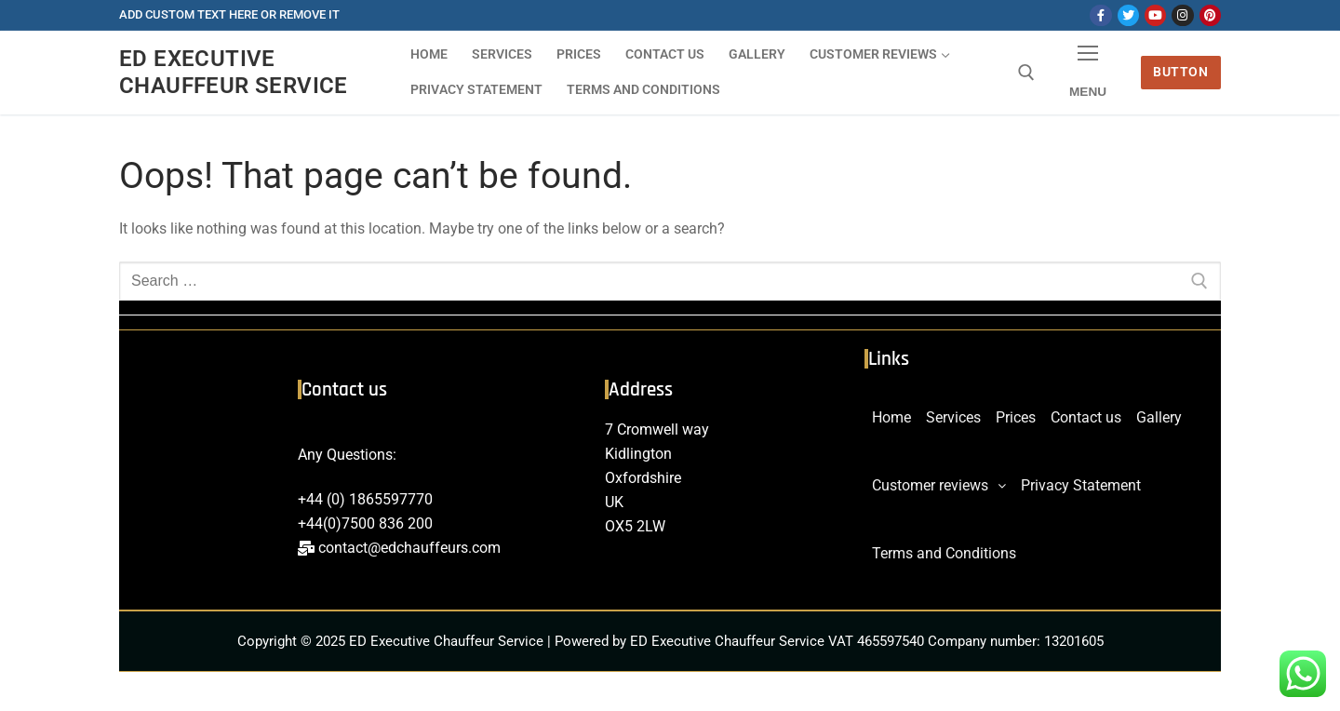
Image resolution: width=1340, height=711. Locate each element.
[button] (938, 485)
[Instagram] (1182, 15)
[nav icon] (1088, 73)
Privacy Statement (1081, 485)
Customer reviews (939, 485)
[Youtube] (1155, 15)
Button (1180, 71)
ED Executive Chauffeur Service (233, 72)
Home (891, 417)
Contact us (1086, 417)
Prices (1016, 417)
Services (953, 417)
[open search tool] (1026, 72)
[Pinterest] (1210, 15)
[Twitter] (1128, 15)
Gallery (1159, 417)
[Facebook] (1100, 15)
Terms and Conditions (944, 553)
